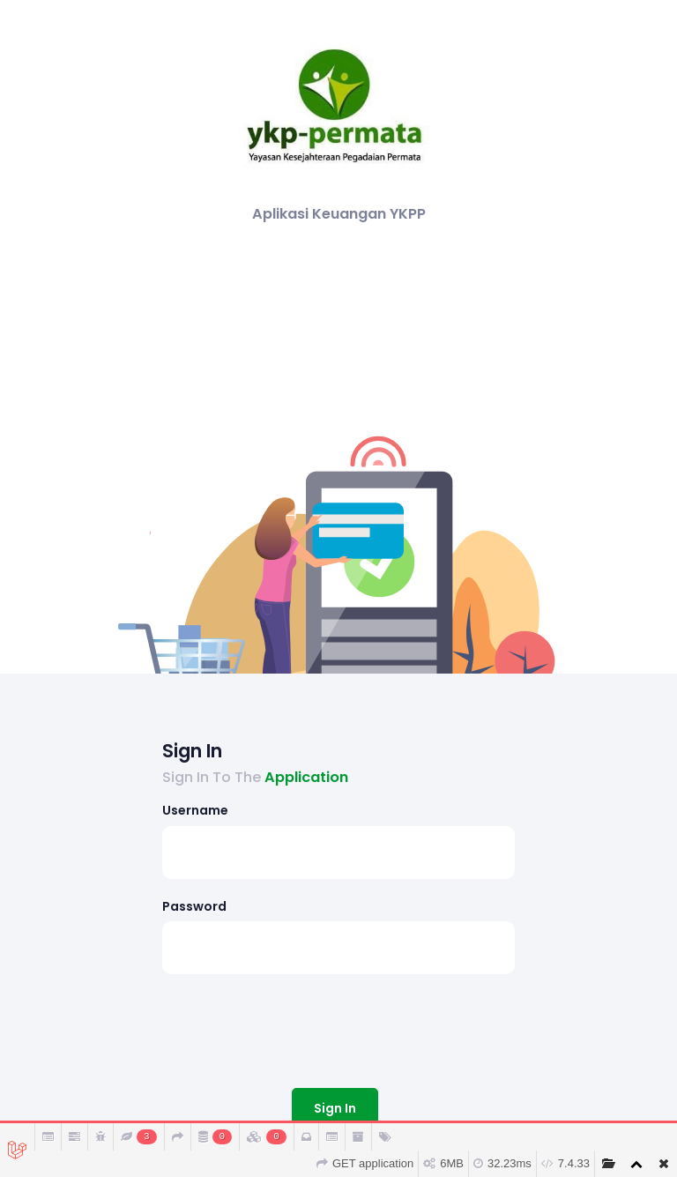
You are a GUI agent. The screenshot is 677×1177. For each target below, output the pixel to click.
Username (195, 810)
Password (194, 906)
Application (306, 777)
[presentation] (296, 1027)
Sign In (335, 1108)
